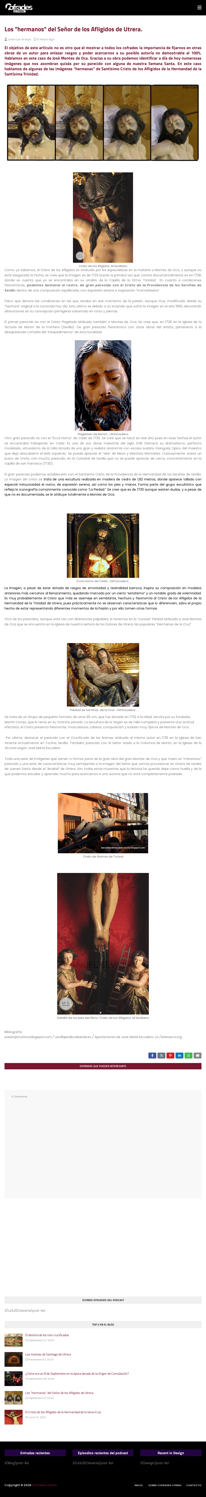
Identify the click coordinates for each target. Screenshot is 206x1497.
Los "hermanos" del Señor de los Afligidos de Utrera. (59, 1393)
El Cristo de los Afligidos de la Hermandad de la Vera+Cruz (63, 1412)
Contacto (193, 1485)
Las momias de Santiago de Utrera (48, 1354)
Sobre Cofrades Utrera (165, 1485)
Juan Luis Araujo (19, 39)
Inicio (139, 1485)
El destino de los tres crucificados (47, 1335)
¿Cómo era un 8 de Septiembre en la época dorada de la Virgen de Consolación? (77, 1373)
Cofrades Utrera (44, 1485)
